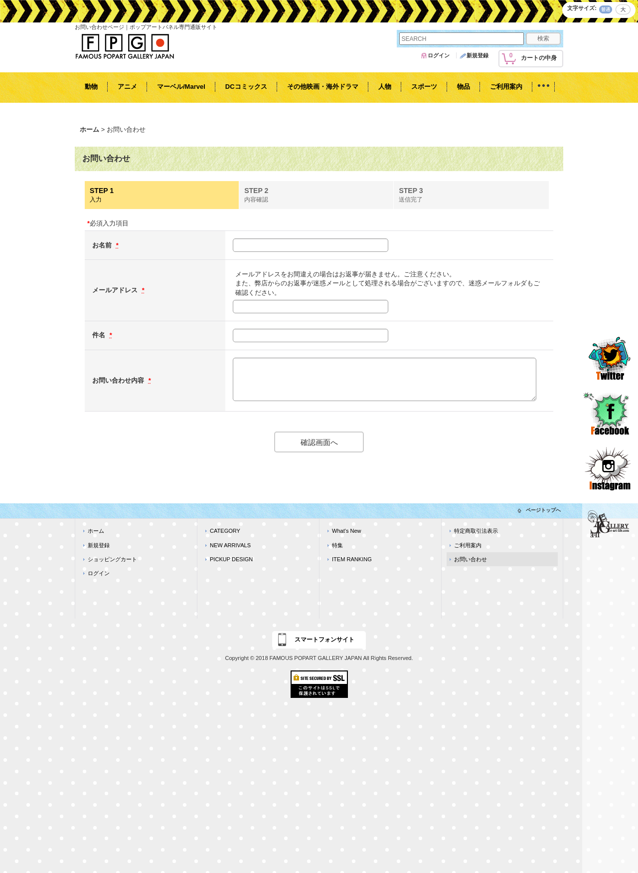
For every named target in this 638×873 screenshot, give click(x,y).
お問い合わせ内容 (119, 380)
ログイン (439, 55)
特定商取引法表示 (476, 531)
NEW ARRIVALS (230, 545)
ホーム (96, 531)
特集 (337, 545)
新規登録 (477, 55)
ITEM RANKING (352, 559)
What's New (346, 531)
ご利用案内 (467, 545)
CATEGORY (225, 531)
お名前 (103, 245)
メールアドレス (116, 290)
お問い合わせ (470, 559)
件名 (99, 335)
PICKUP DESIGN (231, 559)
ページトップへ (543, 510)
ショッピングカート (112, 559)
